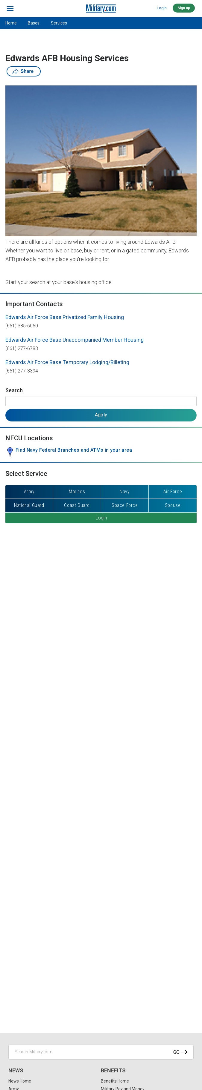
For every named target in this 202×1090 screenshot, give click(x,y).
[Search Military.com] (101, 1052)
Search (14, 390)
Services (59, 23)
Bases (34, 23)
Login (162, 8)
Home (11, 23)
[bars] (10, 8)
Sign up (183, 8)
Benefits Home (115, 1081)
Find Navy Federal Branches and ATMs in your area (74, 450)
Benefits (113, 1070)
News (15, 1070)
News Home (19, 1081)
